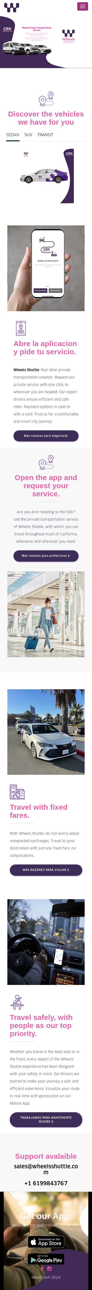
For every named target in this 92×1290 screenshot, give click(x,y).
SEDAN (13, 135)
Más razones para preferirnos (46, 556)
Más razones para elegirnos (46, 436)
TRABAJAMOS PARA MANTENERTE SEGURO (46, 1119)
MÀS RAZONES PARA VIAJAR (46, 870)
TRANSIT (45, 135)
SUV (28, 135)
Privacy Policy (46, 1261)
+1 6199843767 (46, 1184)
